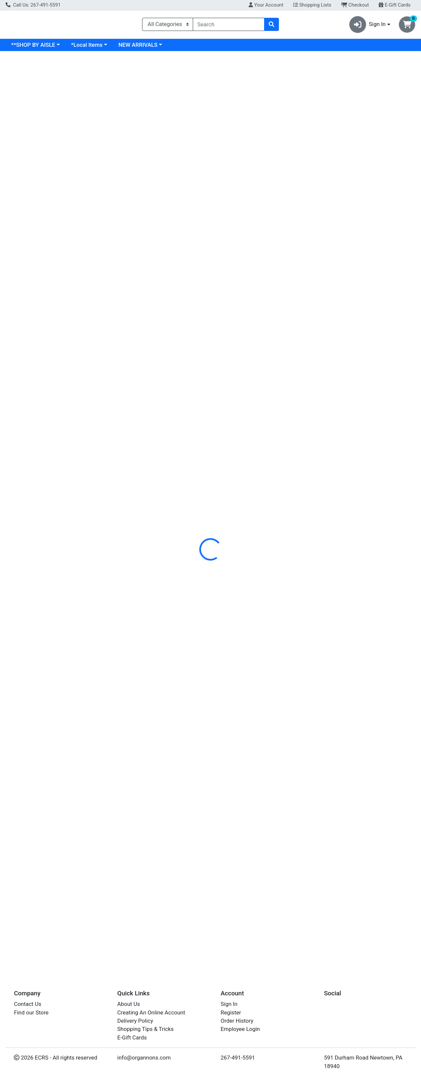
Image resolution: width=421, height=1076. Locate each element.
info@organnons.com (144, 1057)
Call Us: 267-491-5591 (33, 5)
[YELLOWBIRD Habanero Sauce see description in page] (262, 299)
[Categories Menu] (167, 25)
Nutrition (223, 151)
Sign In (229, 1004)
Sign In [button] (367, 25)
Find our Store (31, 1012)
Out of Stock (366, 396)
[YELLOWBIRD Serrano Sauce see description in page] (55, 299)
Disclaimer (256, 151)
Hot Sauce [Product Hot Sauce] (366, 357)
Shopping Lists (312, 5)
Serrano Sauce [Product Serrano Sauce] (55, 357)
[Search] (228, 25)
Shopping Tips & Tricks (145, 1029)
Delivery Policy (135, 1020)
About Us (128, 1004)
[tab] (193, 151)
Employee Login (240, 1029)
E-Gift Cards (394, 5)
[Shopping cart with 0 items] (407, 25)
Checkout (355, 5)
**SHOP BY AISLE (90, 47)
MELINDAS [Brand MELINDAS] (333, 367)
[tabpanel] (298, 191)
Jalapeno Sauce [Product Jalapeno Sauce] (158, 357)
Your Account (266, 5)
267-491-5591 (238, 1057)
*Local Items (144, 47)
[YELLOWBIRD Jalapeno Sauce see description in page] (158, 299)
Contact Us (27, 1004)
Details (193, 151)
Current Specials (31, 47)
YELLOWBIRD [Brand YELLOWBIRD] (24, 367)
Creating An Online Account (151, 1012)
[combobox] (228, 25)
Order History (237, 1020)
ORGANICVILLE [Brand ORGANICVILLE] (262, 193)
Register (231, 1012)
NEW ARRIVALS (194, 47)
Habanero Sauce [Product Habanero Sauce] (262, 357)
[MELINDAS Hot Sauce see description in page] (366, 299)
